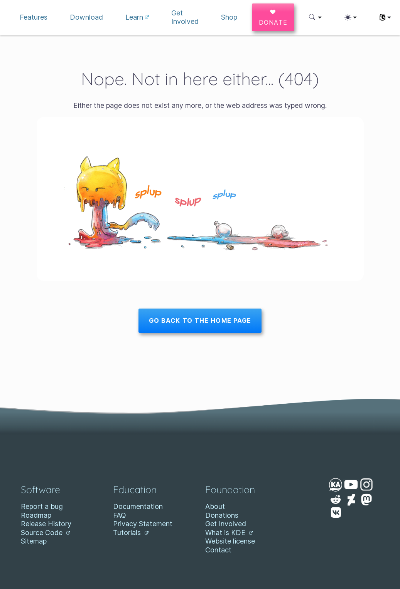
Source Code (45, 533)
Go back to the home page (200, 320)
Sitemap (34, 541)
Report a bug (42, 506)
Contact (218, 550)
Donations (221, 515)
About (215, 506)
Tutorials (131, 533)
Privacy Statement (142, 524)
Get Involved (225, 524)
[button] (315, 17)
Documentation (138, 506)
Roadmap (36, 515)
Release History (46, 524)
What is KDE (229, 533)
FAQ (119, 515)
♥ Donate (273, 17)
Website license (230, 541)
